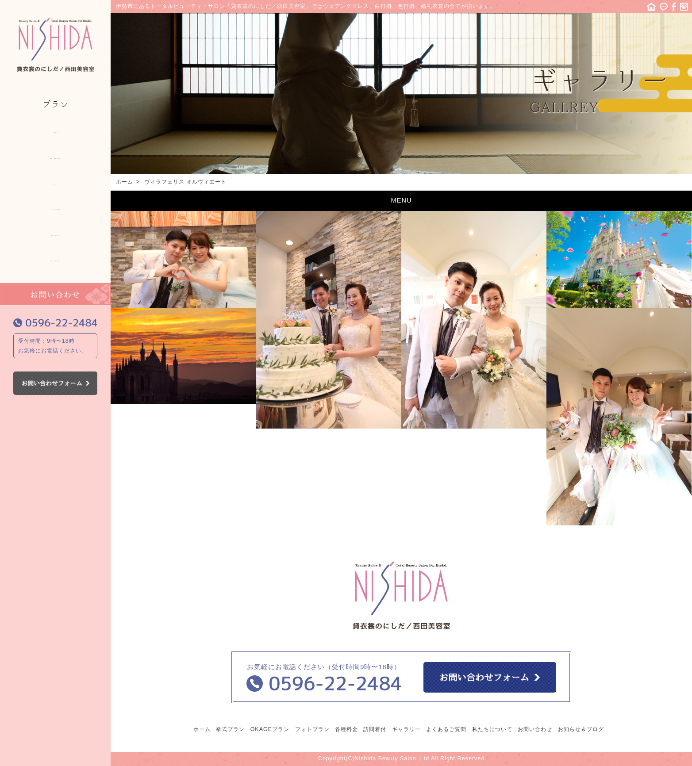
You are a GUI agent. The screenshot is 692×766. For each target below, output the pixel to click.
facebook (674, 6)
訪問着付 (374, 729)
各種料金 (55, 130)
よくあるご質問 (55, 207)
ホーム (651, 6)
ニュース (663, 6)
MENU (401, 200)
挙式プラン (230, 729)
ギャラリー (55, 181)
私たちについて (55, 233)
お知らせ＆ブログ (55, 258)
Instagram (684, 6)
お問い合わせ (535, 729)
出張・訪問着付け (55, 156)
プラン (55, 104)
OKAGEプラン (269, 729)
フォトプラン (312, 729)
